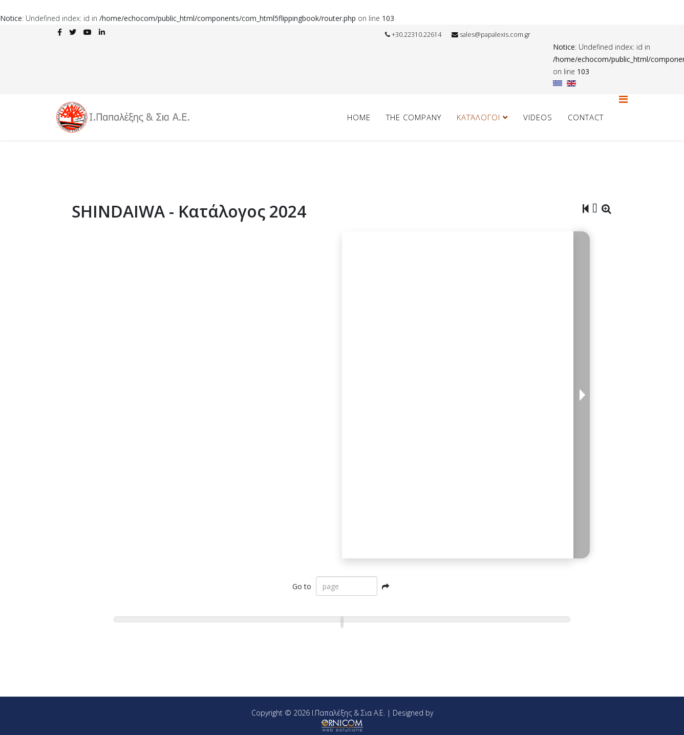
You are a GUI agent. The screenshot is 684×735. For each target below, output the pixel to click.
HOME (359, 117)
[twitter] (72, 32)
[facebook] (59, 32)
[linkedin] (102, 32)
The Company (413, 117)
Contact (586, 117)
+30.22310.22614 (416, 34)
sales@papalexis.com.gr (495, 34)
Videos (537, 117)
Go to (301, 586)
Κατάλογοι (478, 117)
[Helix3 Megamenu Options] (623, 99)
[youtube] (87, 32)
